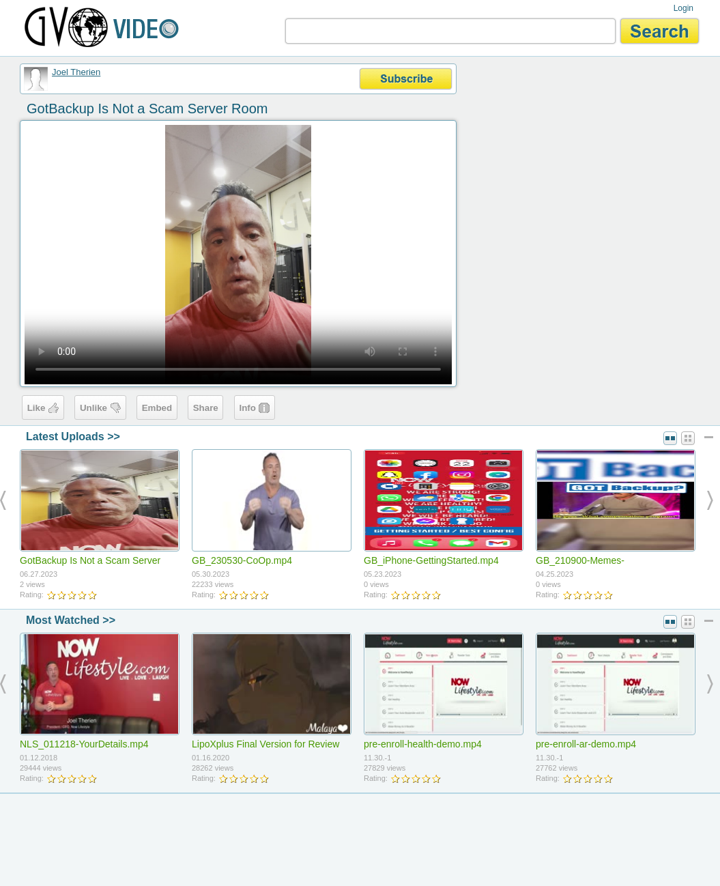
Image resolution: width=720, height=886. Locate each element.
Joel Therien (76, 72)
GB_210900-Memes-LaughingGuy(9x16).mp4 (588, 566)
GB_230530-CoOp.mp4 (242, 560)
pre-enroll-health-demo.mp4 (423, 744)
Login (683, 8)
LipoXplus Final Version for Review (265, 744)
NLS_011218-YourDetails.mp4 (84, 744)
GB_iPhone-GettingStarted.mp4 (431, 560)
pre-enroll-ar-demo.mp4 (586, 744)
